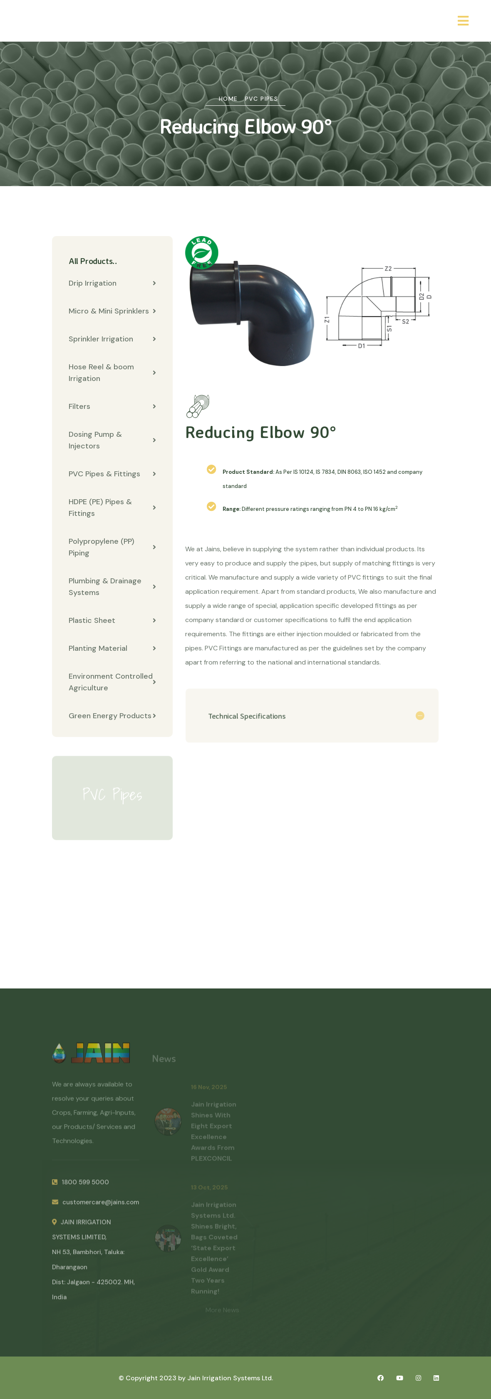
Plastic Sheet (112, 621)
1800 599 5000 (80, 1186)
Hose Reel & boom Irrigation (112, 373)
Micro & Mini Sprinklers (112, 311)
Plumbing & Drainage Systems (112, 587)
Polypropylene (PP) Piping (112, 547)
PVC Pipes (261, 98)
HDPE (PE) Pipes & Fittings (112, 508)
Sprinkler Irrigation (112, 339)
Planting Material (112, 649)
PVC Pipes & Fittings (112, 474)
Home (228, 98)
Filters (112, 407)
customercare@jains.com (95, 1206)
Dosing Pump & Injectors (112, 440)
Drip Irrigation (112, 284)
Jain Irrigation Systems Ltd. (230, 1378)
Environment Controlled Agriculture (112, 682)
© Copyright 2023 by (153, 1378)
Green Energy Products (112, 716)
